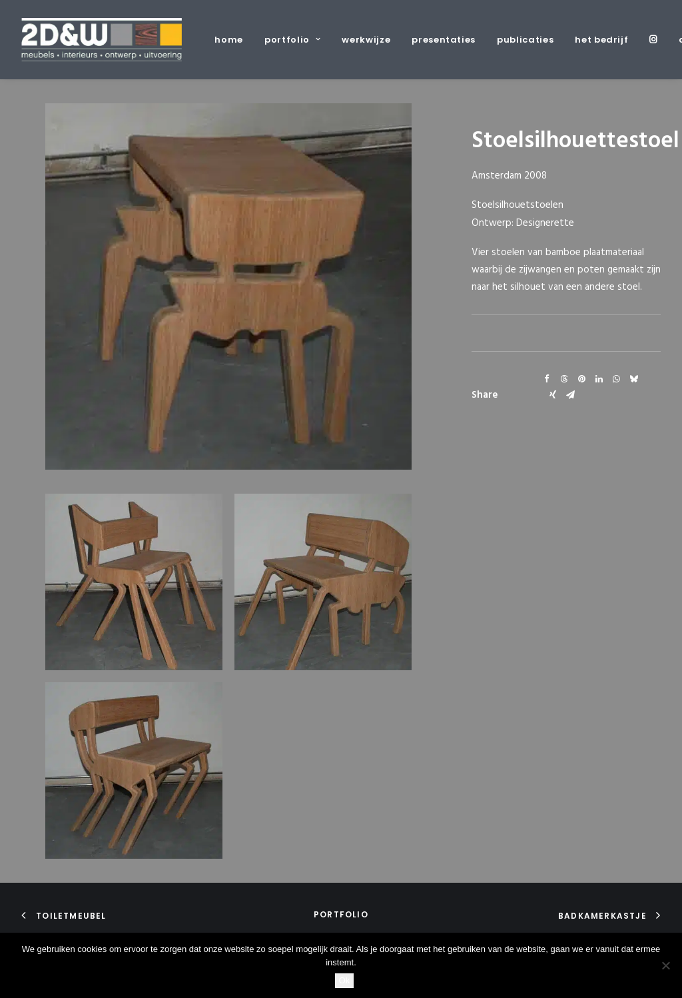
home (228, 39)
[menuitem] (233, 39)
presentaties (444, 39)
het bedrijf (601, 39)
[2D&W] (101, 39)
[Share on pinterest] (581, 379)
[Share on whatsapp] (616, 379)
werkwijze (366, 39)
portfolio (292, 39)
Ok (344, 980)
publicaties (525, 39)
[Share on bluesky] (633, 379)
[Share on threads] (564, 379)
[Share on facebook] (547, 379)
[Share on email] (570, 395)
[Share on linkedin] (599, 379)
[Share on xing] (553, 395)
